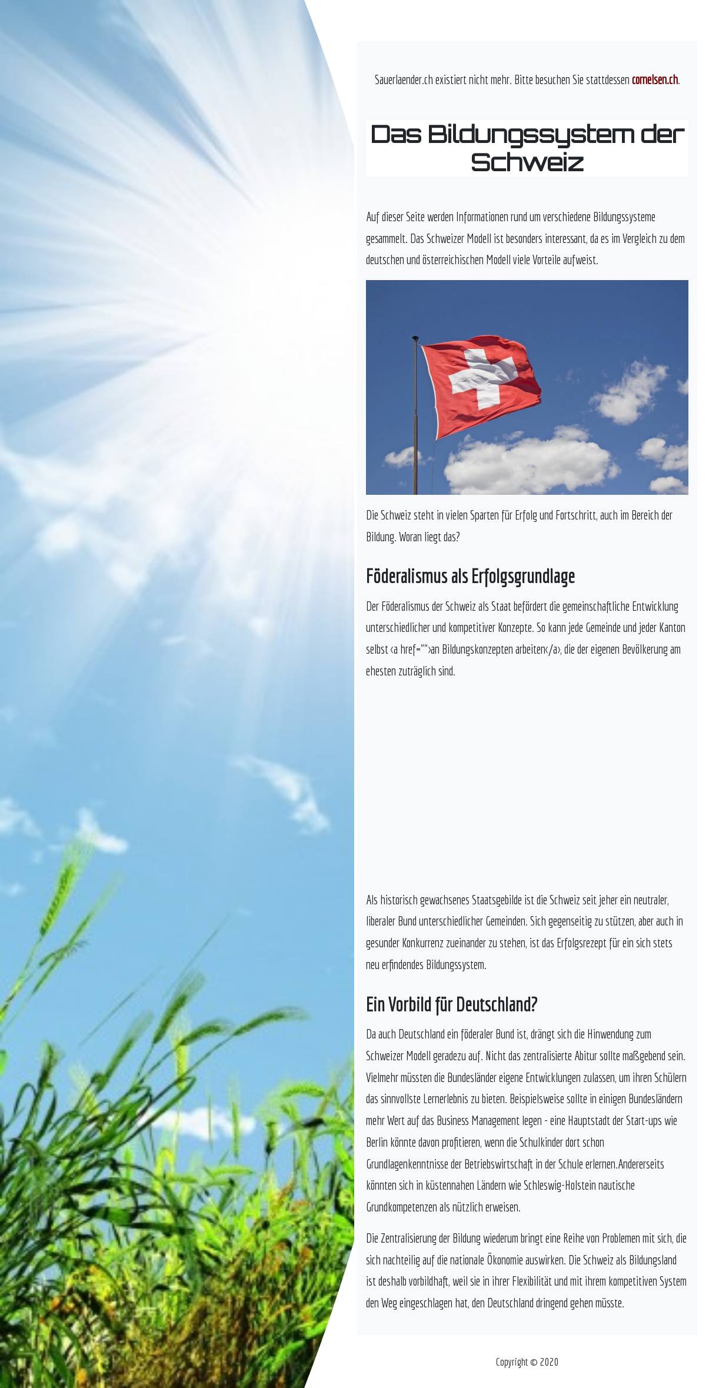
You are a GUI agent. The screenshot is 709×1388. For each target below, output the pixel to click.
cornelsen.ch (655, 79)
